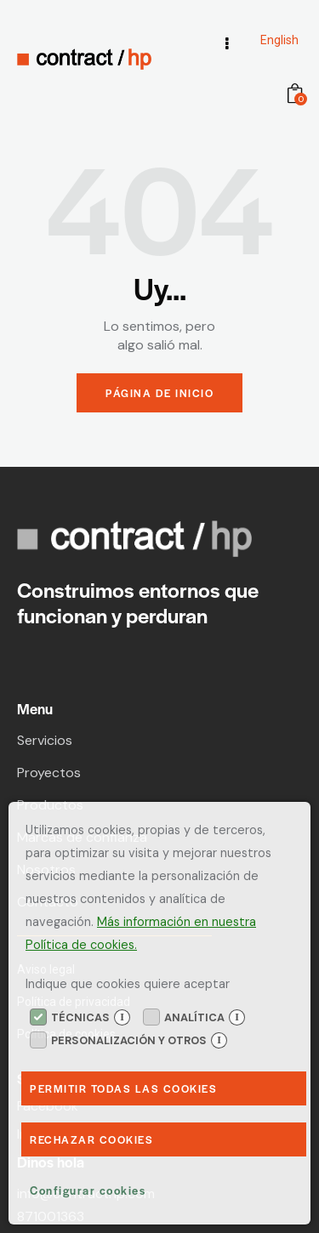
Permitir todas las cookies (123, 1088)
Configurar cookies (87, 1190)
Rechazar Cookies (91, 1139)
